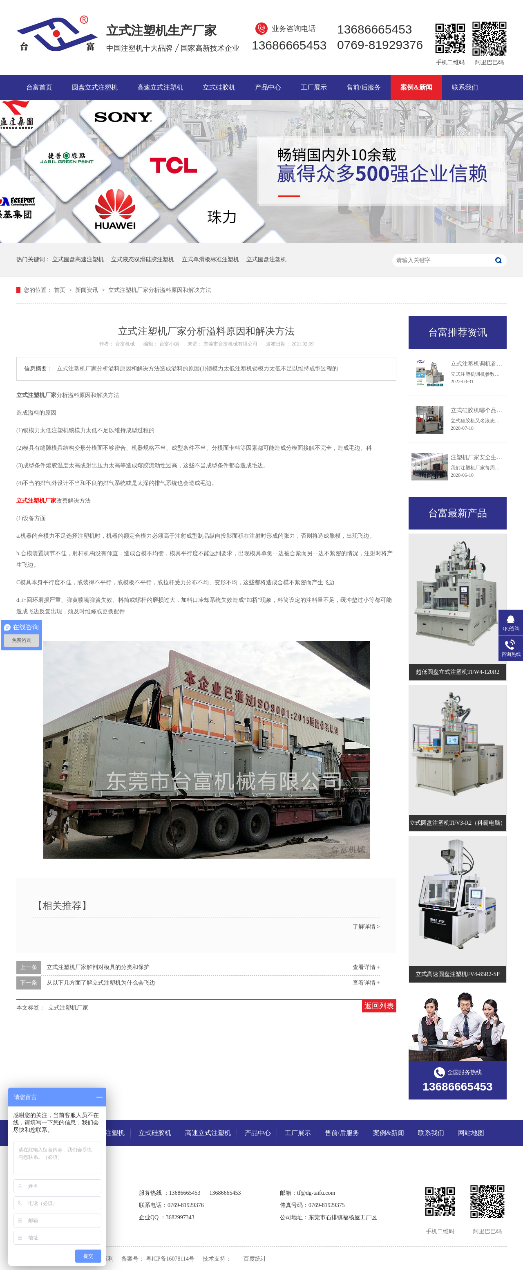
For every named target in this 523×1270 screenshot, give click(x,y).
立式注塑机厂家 (68, 1008)
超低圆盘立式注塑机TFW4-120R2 (458, 672)
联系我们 (465, 87)
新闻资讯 (87, 290)
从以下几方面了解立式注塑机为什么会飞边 (101, 983)
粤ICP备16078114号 (170, 1259)
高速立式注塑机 (160, 87)
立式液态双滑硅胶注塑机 (142, 259)
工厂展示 (314, 87)
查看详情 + (366, 967)
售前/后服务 (363, 87)
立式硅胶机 (219, 87)
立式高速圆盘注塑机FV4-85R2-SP (458, 974)
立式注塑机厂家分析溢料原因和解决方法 (159, 290)
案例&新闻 (416, 87)
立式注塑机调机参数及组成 (485, 364)
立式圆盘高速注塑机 (78, 259)
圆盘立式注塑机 (95, 87)
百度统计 (255, 1259)
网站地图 (471, 1132)
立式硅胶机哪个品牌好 (479, 410)
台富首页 (39, 87)
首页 (60, 290)
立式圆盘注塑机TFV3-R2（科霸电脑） (457, 823)
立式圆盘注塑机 (266, 259)
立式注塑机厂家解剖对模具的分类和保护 (98, 967)
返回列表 (379, 1006)
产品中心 (268, 87)
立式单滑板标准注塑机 (210, 259)
